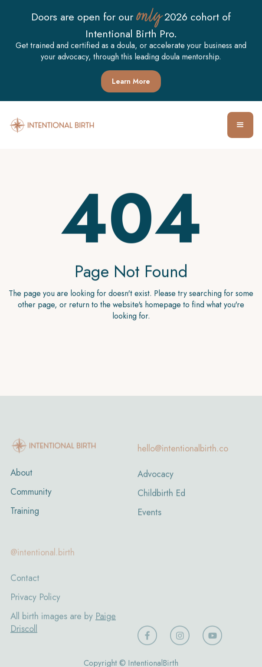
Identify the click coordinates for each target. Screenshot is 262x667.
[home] (52, 125)
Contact (24, 588)
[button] (240, 125)
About (21, 479)
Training (24, 517)
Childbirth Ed (161, 501)
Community (31, 498)
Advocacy (156, 482)
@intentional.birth (42, 562)
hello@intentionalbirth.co (183, 456)
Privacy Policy (35, 607)
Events (149, 520)
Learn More (131, 81)
